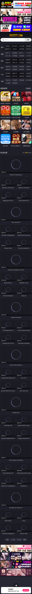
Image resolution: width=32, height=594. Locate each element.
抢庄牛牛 (28, 49)
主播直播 (21, 56)
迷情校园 (8, 76)
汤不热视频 (29, 80)
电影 (2, 61)
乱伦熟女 (21, 62)
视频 (2, 54)
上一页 (13, 539)
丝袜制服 (14, 56)
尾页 (24, 539)
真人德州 (14, 46)
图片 (2, 68)
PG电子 (8, 46)
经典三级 (14, 62)
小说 (2, 74)
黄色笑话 (21, 76)
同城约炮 (8, 80)
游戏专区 (28, 46)
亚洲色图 (14, 66)
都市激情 (8, 73)
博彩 (2, 47)
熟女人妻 (8, 56)
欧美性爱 (28, 59)
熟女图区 (21, 69)
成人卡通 (21, 59)
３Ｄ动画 (28, 53)
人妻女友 (21, 73)
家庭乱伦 (14, 73)
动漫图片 (28, 66)
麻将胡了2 (8, 49)
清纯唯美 (14, 69)
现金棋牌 (21, 49)
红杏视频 (8, 83)
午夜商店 (14, 80)
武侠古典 (28, 73)
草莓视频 (21, 80)
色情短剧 (14, 83)
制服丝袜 (8, 62)
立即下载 (25, 590)
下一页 (19, 539)
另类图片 (28, 69)
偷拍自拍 (14, 59)
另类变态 (28, 62)
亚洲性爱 (8, 59)
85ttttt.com (16, 35)
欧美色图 (21, 66)
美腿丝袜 (8, 69)
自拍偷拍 (14, 53)
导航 (2, 81)
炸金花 (15, 49)
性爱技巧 (28, 76)
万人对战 (21, 46)
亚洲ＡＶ (8, 53)
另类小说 (14, 76)
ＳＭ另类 (28, 56)
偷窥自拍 (8, 66)
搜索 (28, 40)
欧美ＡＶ (21, 53)
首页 (7, 539)
